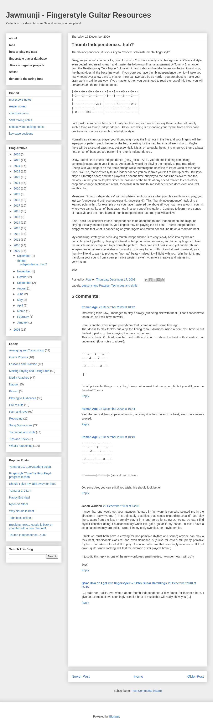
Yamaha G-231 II (20, 490)
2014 (17, 222)
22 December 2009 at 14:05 (121, 506)
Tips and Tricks (19, 439)
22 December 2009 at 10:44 (117, 408)
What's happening (20, 445)
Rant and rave (18, 411)
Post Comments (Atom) (146, 690)
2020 (17, 188)
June (20, 294)
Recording (15, 418)
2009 (17, 250)
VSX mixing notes (20, 120)
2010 (17, 245)
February (23, 316)
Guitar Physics (18, 357)
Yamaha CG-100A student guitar (30, 466)
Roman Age (90, 307)
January (22, 322)
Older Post (195, 676)
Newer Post (81, 676)
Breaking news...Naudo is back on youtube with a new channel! (31, 526)
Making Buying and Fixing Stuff (29, 371)
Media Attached (19, 377)
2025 (17, 160)
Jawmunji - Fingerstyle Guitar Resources (78, 15)
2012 (17, 233)
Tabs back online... (21, 517)
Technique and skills (124, 285)
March (21, 311)
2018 (17, 200)
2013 (17, 228)
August (22, 288)
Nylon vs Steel (18, 504)
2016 (17, 211)
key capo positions (21, 133)
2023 (17, 171)
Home (138, 676)
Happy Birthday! (19, 497)
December (24, 255)
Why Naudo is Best (21, 511)
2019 (17, 194)
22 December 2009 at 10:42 (117, 307)
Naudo (13, 384)
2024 (17, 165)
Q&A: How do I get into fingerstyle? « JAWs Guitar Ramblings (124, 583)
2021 (17, 183)
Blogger (114, 716)
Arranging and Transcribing (26, 350)
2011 (17, 239)
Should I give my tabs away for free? (32, 483)
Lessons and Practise (96, 285)
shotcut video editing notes (26, 126)
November (24, 271)
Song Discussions (20, 425)
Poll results (16, 405)
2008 (17, 329)
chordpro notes (18, 113)
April (20, 305)
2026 (17, 154)
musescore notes (20, 99)
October (22, 277)
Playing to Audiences (22, 398)
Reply (85, 396)
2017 (17, 205)
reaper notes (17, 106)
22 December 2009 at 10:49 (117, 437)
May (20, 300)
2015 (17, 217)
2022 (17, 177)
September (24, 282)
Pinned (13, 391)
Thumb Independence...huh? (31, 262)
